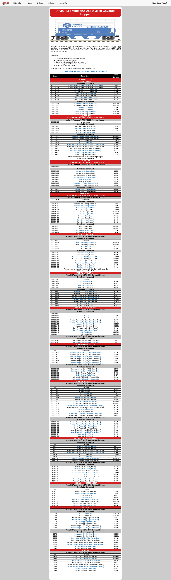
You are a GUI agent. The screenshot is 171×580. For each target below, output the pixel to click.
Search (63, 3)
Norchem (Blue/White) (85, 108)
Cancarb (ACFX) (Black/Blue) (85, 128)
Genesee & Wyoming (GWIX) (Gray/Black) (85, 371)
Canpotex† (85, 253)
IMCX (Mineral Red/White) (85, 375)
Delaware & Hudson (85, 206)
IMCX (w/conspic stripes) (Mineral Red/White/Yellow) (85, 85)
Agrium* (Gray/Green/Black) (85, 171)
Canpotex (85, 220)
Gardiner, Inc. (85, 291)
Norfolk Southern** (85, 299)
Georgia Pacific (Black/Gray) (85, 132)
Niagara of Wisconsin (85, 297)
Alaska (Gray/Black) (85, 316)
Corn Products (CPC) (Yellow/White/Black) (85, 538)
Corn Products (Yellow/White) (85, 189)
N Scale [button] (29, 3)
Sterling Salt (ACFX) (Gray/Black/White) (85, 379)
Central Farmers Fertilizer (85, 424)
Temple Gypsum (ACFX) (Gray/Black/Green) (85, 353)
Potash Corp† (85, 263)
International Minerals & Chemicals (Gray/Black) (85, 414)
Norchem (85, 285)
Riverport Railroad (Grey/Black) (86, 93)
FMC (85, 247)
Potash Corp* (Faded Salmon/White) (85, 183)
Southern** (85, 303)
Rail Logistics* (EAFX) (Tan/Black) (85, 89)
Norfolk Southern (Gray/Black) (85, 112)
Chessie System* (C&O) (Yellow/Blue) (85, 136)
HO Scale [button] (17, 3)
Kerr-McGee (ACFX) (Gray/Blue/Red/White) (85, 150)
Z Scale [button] (52, 3)
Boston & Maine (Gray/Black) (85, 397)
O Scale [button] (41, 3)
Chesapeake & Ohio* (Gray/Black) (85, 104)
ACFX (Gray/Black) (85, 389)
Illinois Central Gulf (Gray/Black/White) (85, 473)
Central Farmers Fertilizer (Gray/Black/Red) (85, 322)
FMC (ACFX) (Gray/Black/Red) (85, 522)
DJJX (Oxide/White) (86, 179)
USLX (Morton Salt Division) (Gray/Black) (85, 342)
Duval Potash (85, 426)
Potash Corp (85, 230)
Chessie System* (85, 242)
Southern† (85, 267)
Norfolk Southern (85, 214)
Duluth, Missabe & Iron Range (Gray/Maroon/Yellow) (85, 405)
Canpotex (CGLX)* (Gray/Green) (85, 177)
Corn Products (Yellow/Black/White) (85, 330)
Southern (85, 216)
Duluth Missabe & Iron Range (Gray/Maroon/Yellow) (85, 144)
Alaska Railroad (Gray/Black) (85, 493)
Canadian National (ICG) (85, 257)
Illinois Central (85, 208)
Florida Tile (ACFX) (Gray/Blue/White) (85, 520)
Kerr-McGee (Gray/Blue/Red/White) (85, 505)
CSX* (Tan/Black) (85, 142)
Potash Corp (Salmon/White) (85, 153)
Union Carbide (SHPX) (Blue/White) (85, 97)
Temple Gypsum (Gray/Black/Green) (85, 479)
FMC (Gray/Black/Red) (86, 410)
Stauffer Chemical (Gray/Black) (85, 546)
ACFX (85, 281)
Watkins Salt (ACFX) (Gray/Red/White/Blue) (85, 363)
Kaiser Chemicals (85, 432)
